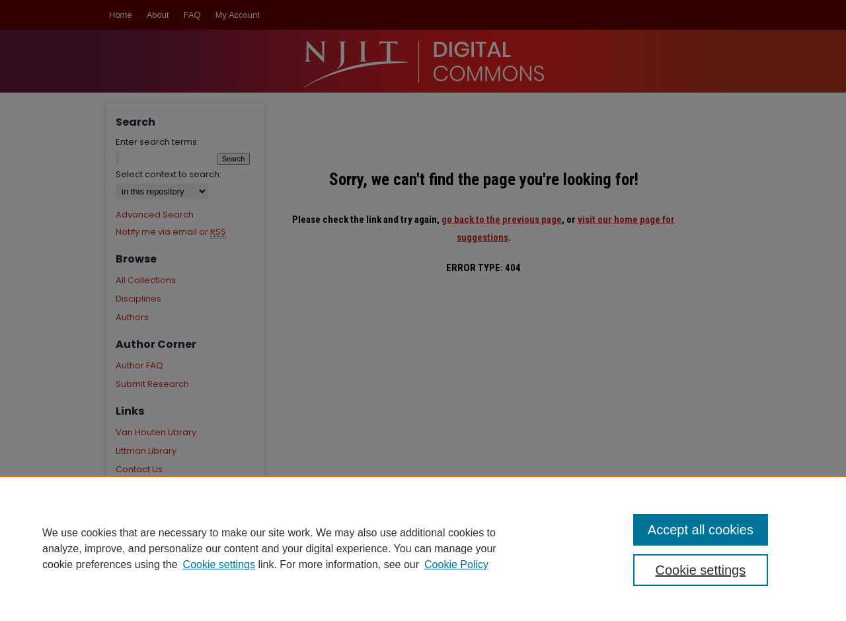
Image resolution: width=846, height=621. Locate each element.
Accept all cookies (700, 529)
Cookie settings (219, 564)
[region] (423, 548)
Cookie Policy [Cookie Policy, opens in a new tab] (456, 564)
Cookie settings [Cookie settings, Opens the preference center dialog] (701, 570)
